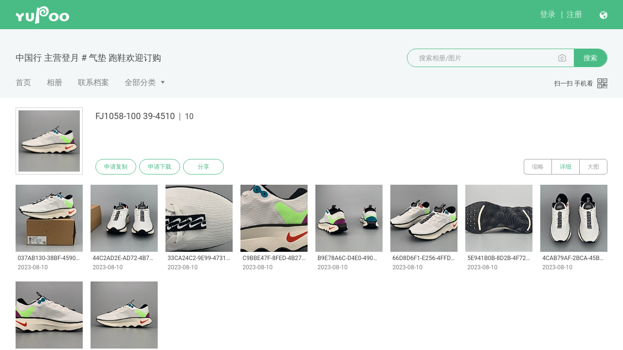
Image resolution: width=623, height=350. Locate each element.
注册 (574, 14)
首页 (23, 82)
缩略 (538, 166)
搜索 (590, 58)
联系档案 (93, 82)
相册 (54, 82)
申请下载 (159, 166)
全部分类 (140, 82)
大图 (593, 166)
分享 (203, 166)
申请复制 (116, 166)
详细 (565, 166)
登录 (547, 14)
